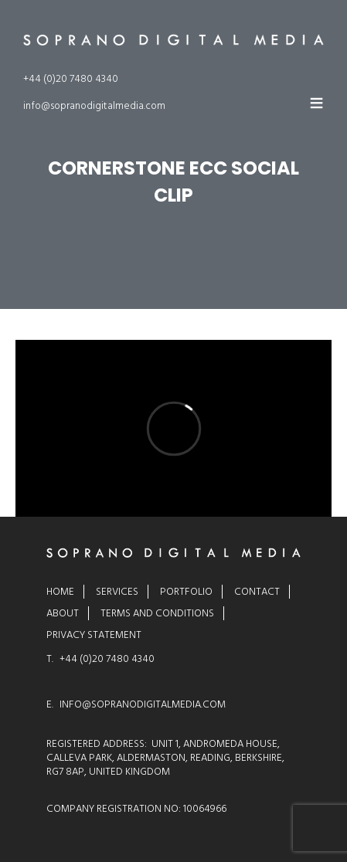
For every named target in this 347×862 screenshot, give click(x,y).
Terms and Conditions (157, 613)
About (62, 613)
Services (117, 592)
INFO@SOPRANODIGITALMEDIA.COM (143, 704)
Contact (257, 592)
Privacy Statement (93, 635)
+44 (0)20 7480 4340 (70, 79)
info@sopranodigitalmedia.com (94, 106)
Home (60, 592)
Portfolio (186, 592)
